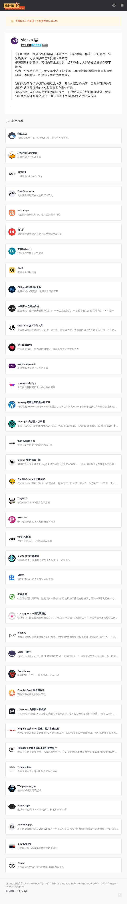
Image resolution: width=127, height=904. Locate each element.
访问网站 (26, 45)
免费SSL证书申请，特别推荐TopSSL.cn (36, 21)
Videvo (30, 40)
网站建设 (9, 891)
